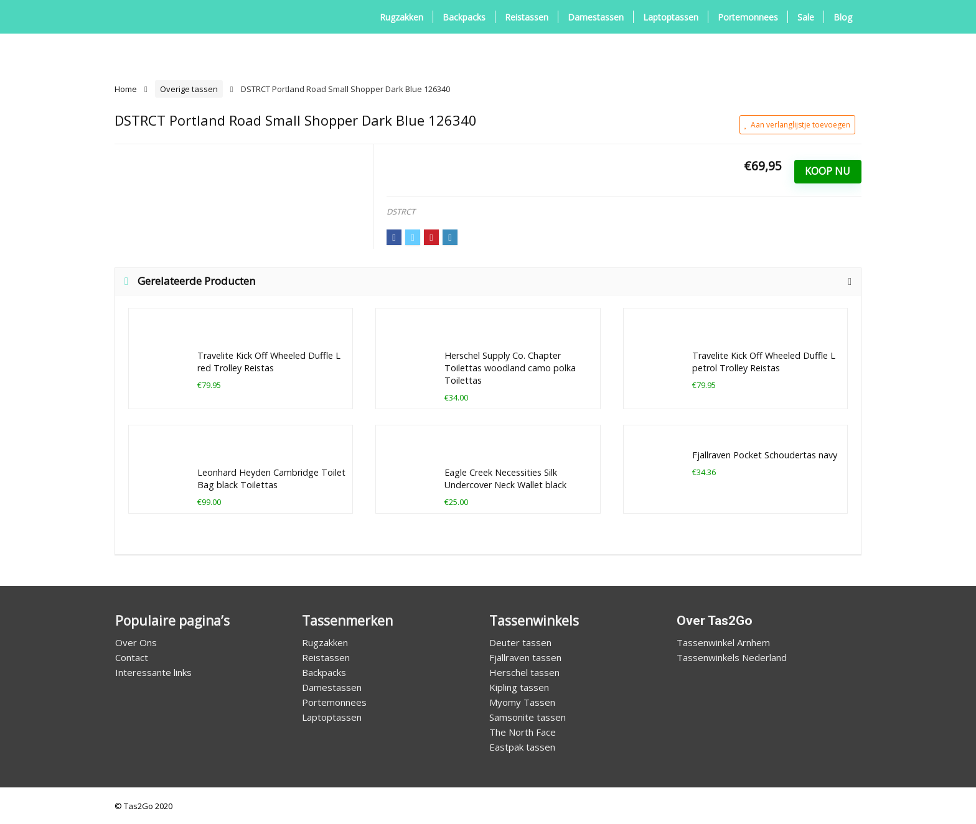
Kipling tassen (519, 687)
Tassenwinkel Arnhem (723, 642)
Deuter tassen (520, 642)
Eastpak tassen (522, 747)
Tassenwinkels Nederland (732, 657)
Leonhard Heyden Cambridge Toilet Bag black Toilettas (271, 478)
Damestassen (596, 17)
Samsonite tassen (527, 717)
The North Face (522, 732)
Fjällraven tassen (525, 657)
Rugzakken (401, 17)
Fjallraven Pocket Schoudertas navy (764, 455)
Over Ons (136, 642)
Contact (131, 657)
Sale (805, 17)
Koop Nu (827, 171)
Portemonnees (748, 17)
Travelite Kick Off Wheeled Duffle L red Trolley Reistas (268, 362)
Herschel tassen (524, 672)
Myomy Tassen (522, 702)
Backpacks (464, 17)
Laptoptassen (670, 17)
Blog (842, 17)
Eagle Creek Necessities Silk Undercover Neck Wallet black (505, 478)
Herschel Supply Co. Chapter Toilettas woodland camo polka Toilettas (510, 368)
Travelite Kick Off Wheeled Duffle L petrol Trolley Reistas (763, 362)
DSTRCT (401, 211)
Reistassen (526, 17)
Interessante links (153, 672)
